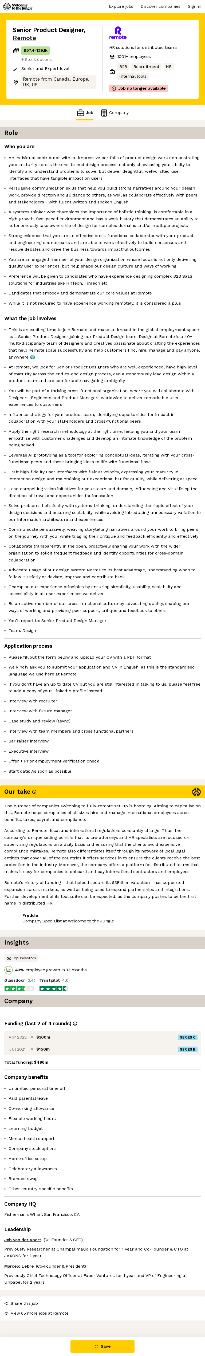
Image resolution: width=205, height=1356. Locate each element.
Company (114, 112)
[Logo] (18, 6)
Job (84, 112)
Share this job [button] (27, 1304)
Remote (24, 38)
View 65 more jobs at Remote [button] (43, 1314)
